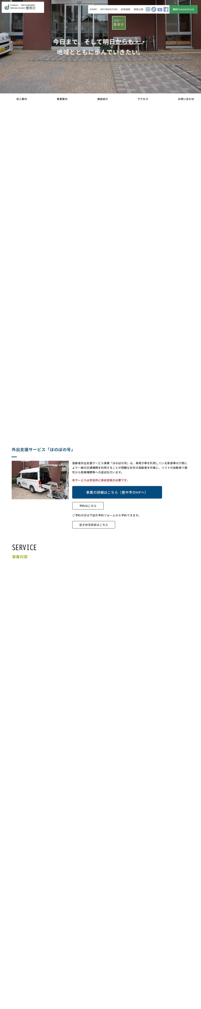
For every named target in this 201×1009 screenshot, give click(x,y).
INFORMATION (108, 9)
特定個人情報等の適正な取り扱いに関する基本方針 (158, 967)
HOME (93, 9)
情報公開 (138, 9)
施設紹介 (102, 99)
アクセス (143, 99)
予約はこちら (88, 506)
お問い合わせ (186, 99)
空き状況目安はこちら (93, 525)
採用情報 (125, 9)
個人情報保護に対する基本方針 (170, 958)
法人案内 (21, 99)
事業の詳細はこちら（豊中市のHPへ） (117, 492)
